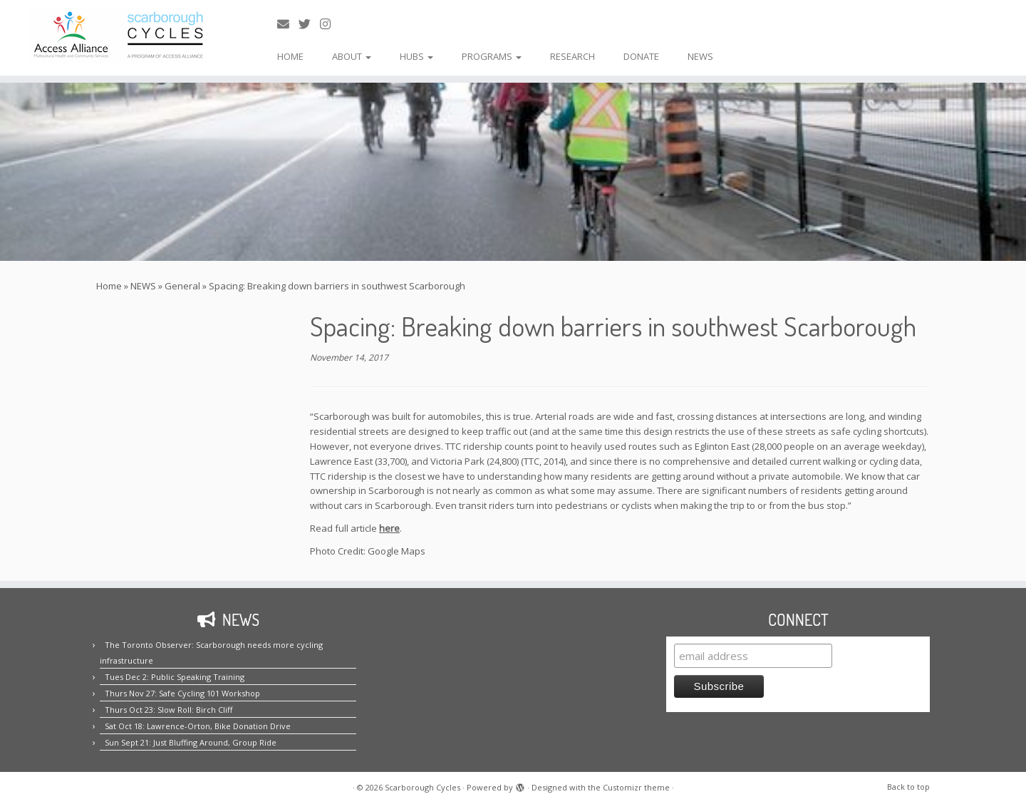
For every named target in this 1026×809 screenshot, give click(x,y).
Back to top (908, 786)
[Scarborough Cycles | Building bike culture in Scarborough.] (118, 35)
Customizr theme (636, 787)
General (182, 285)
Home (109, 285)
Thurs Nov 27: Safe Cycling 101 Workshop (182, 693)
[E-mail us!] (288, 24)
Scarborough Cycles (422, 787)
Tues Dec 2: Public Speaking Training (174, 676)
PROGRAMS (492, 56)
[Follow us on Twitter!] (309, 24)
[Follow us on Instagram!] (330, 24)
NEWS (700, 56)
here (389, 528)
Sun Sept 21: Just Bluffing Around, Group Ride (190, 742)
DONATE (641, 56)
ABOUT (351, 56)
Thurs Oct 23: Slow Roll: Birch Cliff (168, 709)
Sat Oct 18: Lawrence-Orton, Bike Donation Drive (198, 726)
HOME (290, 56)
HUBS (416, 56)
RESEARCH (572, 56)
